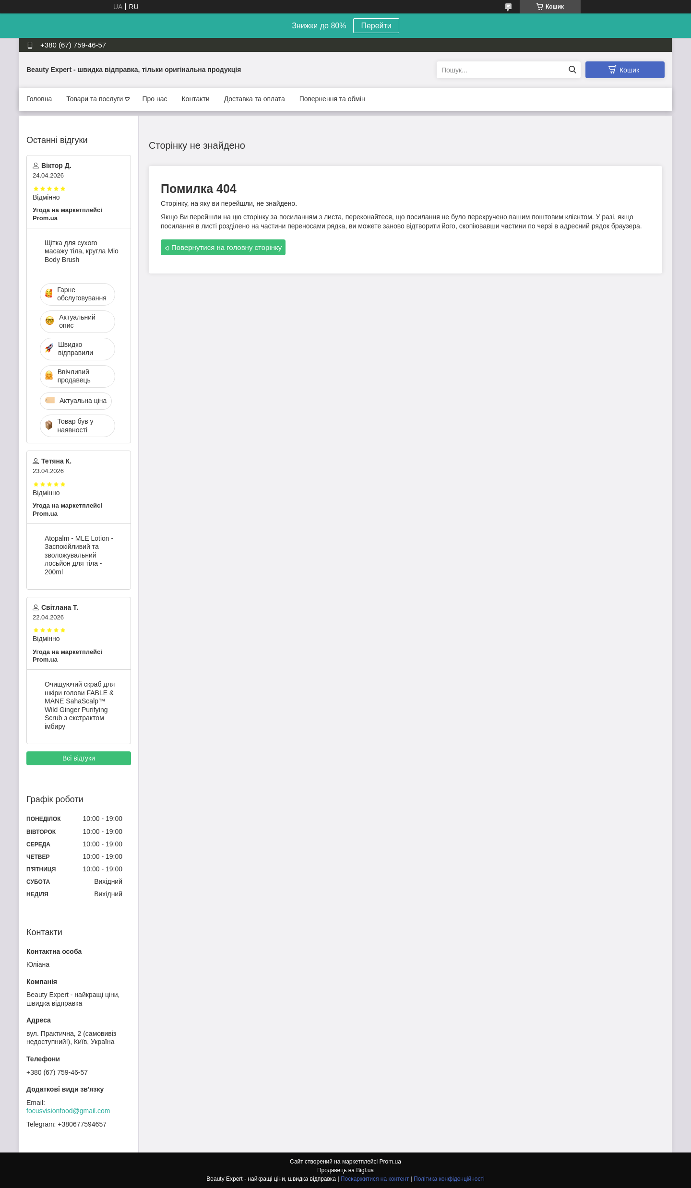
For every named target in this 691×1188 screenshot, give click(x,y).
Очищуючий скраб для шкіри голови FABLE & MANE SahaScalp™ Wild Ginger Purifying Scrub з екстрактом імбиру (80, 705)
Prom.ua (390, 1161)
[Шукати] (572, 69)
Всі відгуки (78, 758)
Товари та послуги (94, 99)
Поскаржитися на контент (375, 1179)
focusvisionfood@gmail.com (68, 1111)
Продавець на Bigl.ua (345, 1170)
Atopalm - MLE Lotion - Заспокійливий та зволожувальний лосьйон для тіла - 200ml (79, 555)
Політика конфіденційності (449, 1179)
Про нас (154, 99)
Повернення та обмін (332, 99)
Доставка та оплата (254, 99)
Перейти (376, 26)
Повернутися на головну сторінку (226, 247)
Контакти (195, 99)
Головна (39, 99)
